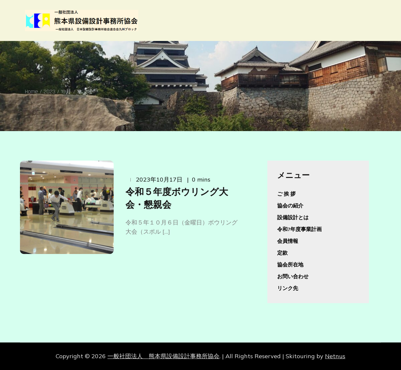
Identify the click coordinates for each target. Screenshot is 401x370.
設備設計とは (293, 217)
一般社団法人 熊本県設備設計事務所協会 (163, 356)
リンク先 (287, 288)
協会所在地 (290, 265)
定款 (282, 253)
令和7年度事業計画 (299, 229)
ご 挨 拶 (286, 194)
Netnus (335, 356)
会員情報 (287, 241)
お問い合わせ (293, 276)
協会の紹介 (290, 206)
